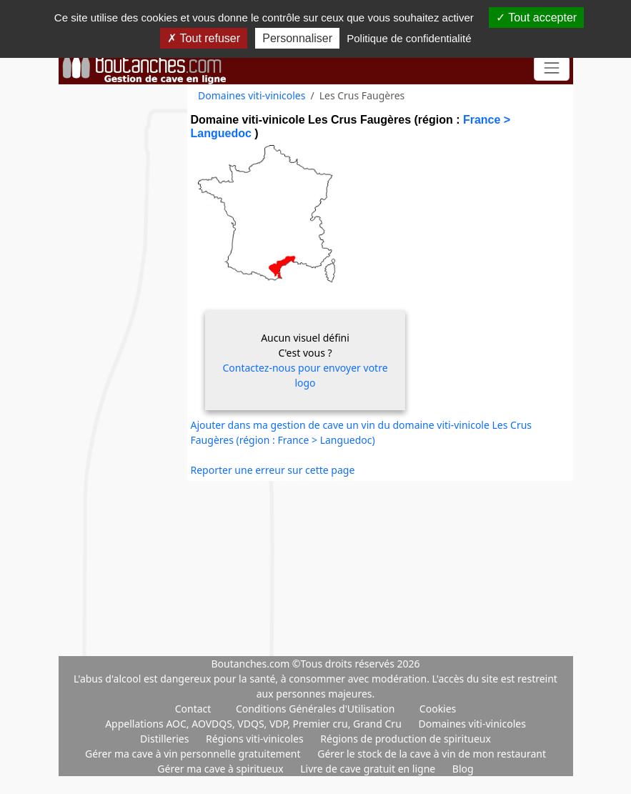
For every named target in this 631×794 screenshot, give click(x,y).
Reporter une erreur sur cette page (273, 470)
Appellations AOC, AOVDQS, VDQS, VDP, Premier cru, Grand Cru (254, 723)
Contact (193, 708)
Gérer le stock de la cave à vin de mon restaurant (431, 753)
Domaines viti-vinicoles (251, 95)
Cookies (437, 708)
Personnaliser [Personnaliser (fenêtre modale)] (297, 38)
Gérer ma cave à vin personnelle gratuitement (194, 753)
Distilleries (166, 738)
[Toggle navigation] (551, 68)
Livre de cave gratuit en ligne (369, 768)
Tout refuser (203, 38)
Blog (463, 768)
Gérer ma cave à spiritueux (221, 768)
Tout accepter (536, 17)
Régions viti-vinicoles (256, 738)
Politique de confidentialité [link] (409, 38)
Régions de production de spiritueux (405, 738)
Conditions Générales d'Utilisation (315, 708)
